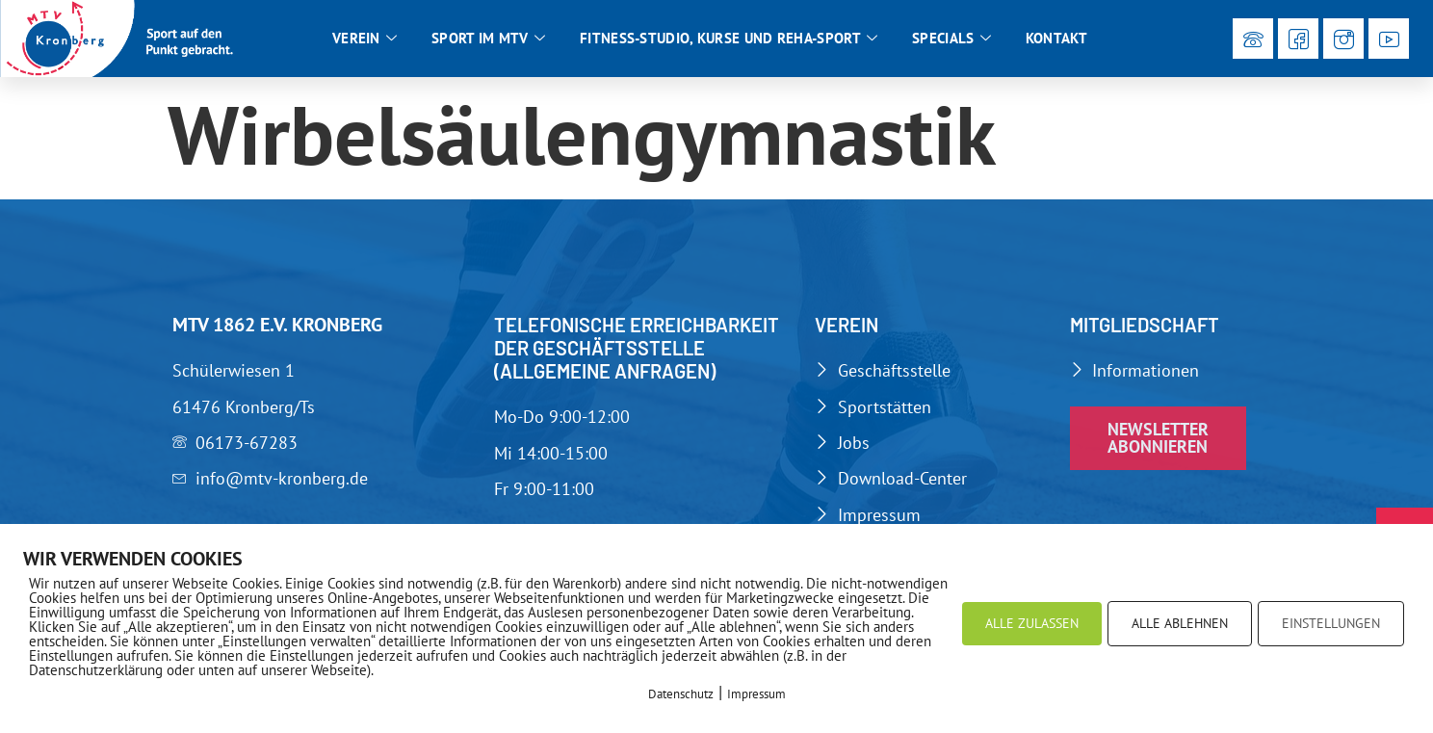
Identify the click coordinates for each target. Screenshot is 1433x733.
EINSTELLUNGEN (1331, 623)
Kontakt (1056, 38)
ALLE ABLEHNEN (1180, 623)
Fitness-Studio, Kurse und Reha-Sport (728, 38)
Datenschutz (681, 694)
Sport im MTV (488, 38)
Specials (951, 38)
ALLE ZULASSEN (1032, 623)
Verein (364, 38)
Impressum (756, 694)
